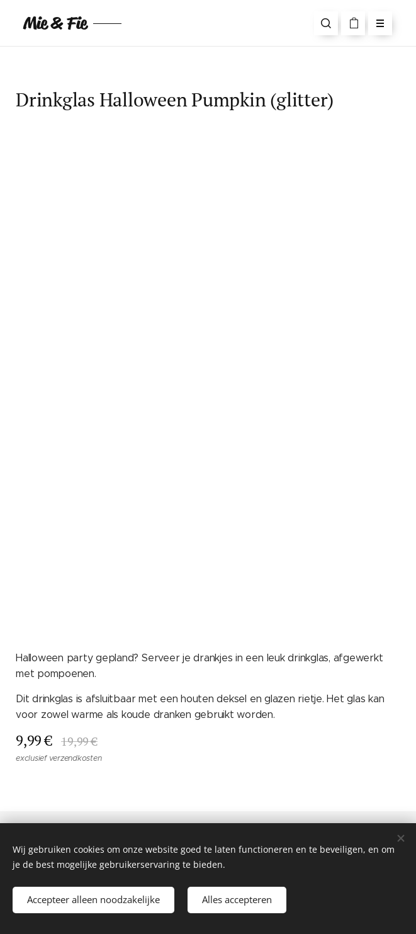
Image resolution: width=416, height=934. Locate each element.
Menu (376, 23)
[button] (326, 23)
